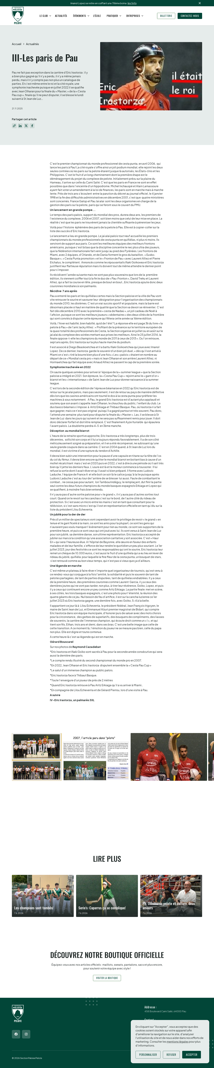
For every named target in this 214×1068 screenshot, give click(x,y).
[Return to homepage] (18, 16)
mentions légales (177, 1041)
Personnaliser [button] (148, 1055)
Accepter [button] (191, 1055)
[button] (44, 15)
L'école (97, 16)
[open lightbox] (78, 757)
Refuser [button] (171, 1055)
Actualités (61, 16)
